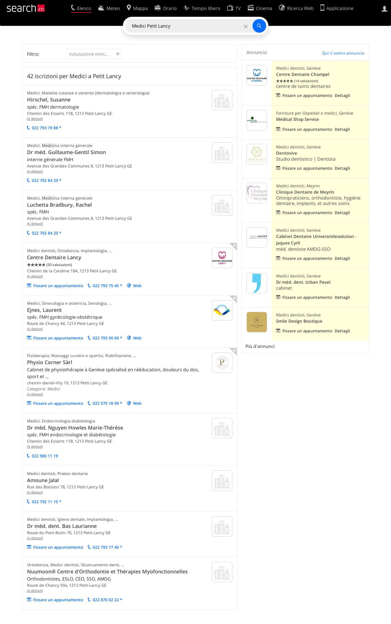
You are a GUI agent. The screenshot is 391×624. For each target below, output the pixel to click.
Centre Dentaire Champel (302, 74)
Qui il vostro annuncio (343, 53)
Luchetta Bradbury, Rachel (59, 204)
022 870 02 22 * (107, 599)
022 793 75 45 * (107, 285)
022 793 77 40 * (107, 547)
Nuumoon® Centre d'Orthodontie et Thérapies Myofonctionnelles (107, 571)
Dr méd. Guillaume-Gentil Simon (66, 152)
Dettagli (342, 95)
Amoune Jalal (43, 480)
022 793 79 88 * (46, 127)
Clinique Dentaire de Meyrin (305, 192)
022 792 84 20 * (46, 180)
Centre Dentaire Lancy (54, 257)
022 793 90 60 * (107, 338)
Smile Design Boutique (299, 321)
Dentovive (286, 153)
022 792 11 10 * (46, 501)
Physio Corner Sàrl (49, 362)
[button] (94, 54)
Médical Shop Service (297, 119)
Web (137, 285)
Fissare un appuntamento (58, 285)
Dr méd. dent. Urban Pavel (303, 282)
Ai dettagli (35, 118)
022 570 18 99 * (107, 403)
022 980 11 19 (45, 456)
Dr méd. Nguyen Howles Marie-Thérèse (75, 427)
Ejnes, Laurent (44, 309)
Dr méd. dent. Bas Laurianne (62, 526)
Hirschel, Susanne (49, 99)
